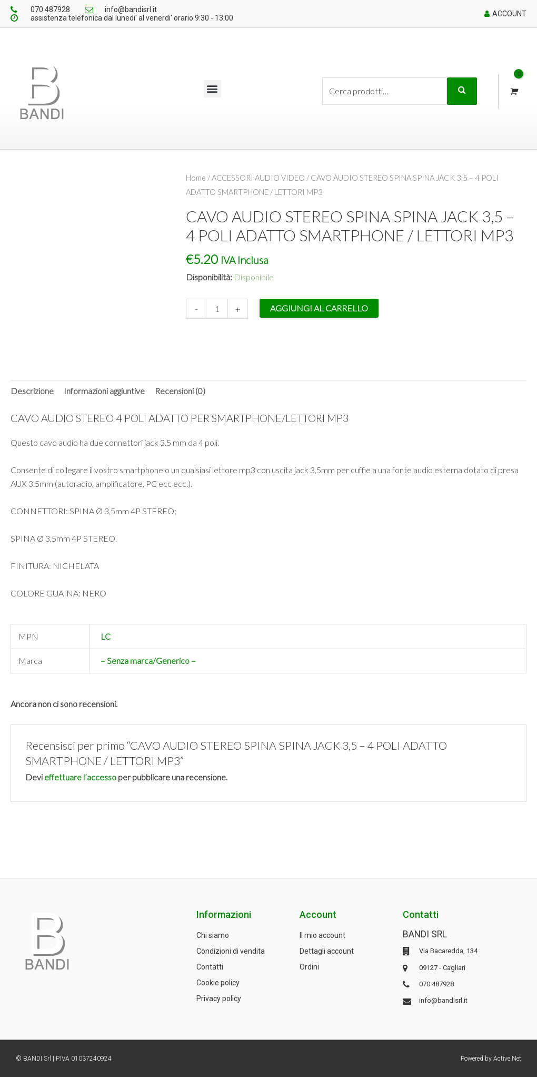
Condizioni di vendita (230, 950)
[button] (212, 88)
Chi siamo (212, 935)
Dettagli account (327, 950)
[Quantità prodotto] (217, 308)
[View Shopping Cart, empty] (513, 91)
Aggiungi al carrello (319, 307)
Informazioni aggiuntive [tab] (104, 390)
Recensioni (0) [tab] (180, 390)
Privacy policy (218, 998)
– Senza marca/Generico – (148, 660)
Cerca (462, 91)
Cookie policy (218, 982)
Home (196, 177)
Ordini (309, 966)
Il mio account (322, 935)
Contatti (209, 966)
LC (106, 636)
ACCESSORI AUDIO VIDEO (259, 177)
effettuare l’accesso (80, 776)
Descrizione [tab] (32, 390)
